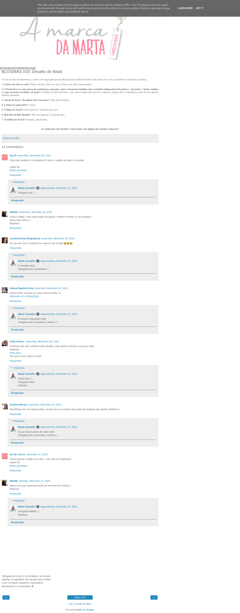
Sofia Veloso (17, 341)
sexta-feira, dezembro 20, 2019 (34, 155)
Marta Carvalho (26, 188)
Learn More (185, 8)
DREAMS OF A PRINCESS (24, 296)
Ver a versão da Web (80, 603)
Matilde (14, 212)
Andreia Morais (18, 404)
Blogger (90, 609)
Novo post (15, 353)
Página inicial (80, 597)
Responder (15, 175)
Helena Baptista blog (21, 288)
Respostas (19, 182)
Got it (199, 8)
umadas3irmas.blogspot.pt (25, 238)
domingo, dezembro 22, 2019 (34, 481)
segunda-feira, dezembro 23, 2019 (58, 188)
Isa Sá (13, 155)
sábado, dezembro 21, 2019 (33, 454)
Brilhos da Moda (18, 170)
